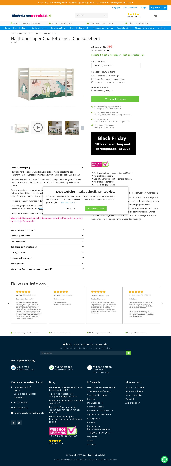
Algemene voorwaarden (99, 414)
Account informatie (135, 387)
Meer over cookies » (69, 202)
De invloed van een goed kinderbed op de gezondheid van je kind (65, 419)
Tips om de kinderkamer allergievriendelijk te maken (63, 395)
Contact (91, 422)
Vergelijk (129, 399)
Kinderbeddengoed (79, 28)
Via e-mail (23, 366)
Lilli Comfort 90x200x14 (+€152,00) (109, 79)
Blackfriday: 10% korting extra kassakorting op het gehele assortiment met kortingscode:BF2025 (84, 2)
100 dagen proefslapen (98, 391)
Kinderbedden (19, 28)
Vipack (14, 42)
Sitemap (91, 444)
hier (41, 208)
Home (7, 28)
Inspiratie (92, 436)
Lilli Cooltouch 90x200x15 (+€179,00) (110, 82)
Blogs (143, 8)
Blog (52, 382)
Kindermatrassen (40, 28)
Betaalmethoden (95, 406)
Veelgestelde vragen (97, 395)
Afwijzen (71, 208)
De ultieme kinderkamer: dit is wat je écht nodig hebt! (66, 388)
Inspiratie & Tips (158, 8)
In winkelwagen (115, 99)
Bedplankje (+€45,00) (103, 90)
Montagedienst (94, 403)
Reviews (91, 399)
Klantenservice (130, 8)
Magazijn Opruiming (144, 28)
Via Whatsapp (63, 366)
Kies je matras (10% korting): (105, 76)
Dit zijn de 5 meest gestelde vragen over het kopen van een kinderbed (64, 410)
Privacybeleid (93, 418)
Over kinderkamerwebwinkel (101, 387)
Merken (161, 28)
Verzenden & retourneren (100, 410)
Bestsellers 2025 (124, 28)
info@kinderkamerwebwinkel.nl (29, 413)
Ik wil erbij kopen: (99, 87)
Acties (110, 28)
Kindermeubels (58, 28)
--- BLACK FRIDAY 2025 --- (100, 433)
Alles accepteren (96, 208)
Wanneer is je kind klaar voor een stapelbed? (66, 401)
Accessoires (98, 28)
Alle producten (132, 403)
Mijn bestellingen (134, 391)
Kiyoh (114, 459)
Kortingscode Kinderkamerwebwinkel (98, 427)
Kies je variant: (99, 61)
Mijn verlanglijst (133, 395)
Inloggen (116, 8)
